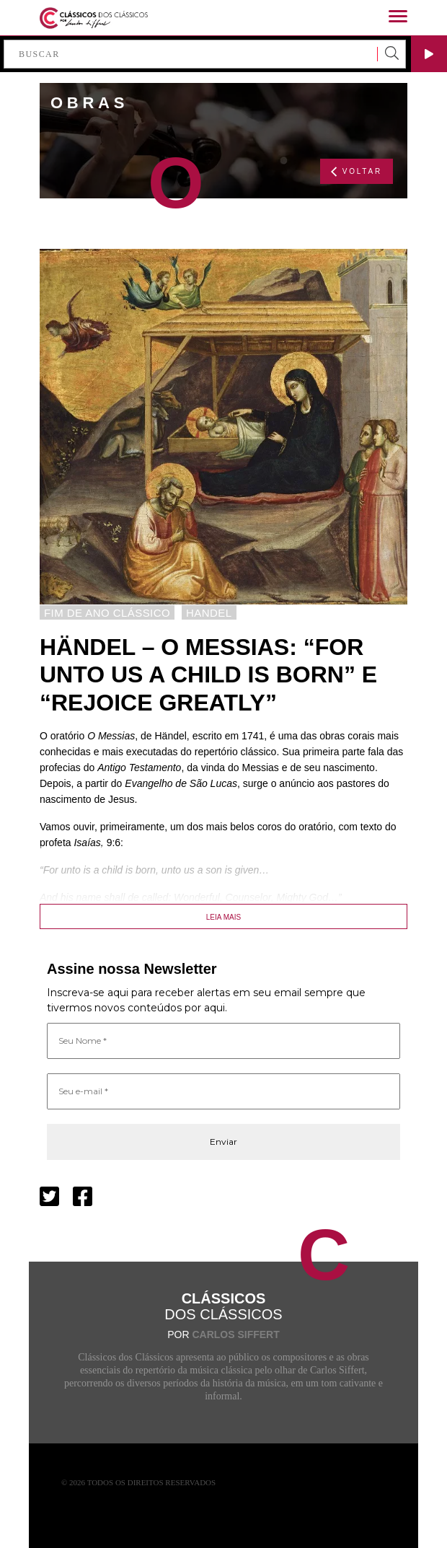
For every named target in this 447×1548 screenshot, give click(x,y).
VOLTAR (356, 171)
